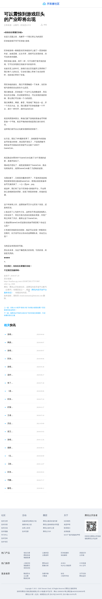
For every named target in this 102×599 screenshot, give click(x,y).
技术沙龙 (4, 528)
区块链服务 (65, 553)
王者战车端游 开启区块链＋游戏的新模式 (10, 415)
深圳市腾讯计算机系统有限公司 (28, 591)
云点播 (26, 576)
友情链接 (67, 531)
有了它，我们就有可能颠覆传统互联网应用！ (10, 383)
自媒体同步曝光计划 (29, 521)
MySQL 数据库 (66, 565)
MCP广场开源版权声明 (72, 535)
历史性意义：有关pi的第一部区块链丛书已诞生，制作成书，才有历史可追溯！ (10, 423)
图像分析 (45, 565)
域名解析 (64, 555)
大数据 (44, 576)
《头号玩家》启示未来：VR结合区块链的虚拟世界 (10, 456)
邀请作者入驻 (27, 524)
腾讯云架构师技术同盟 (51, 524)
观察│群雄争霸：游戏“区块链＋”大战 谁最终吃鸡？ (10, 448)
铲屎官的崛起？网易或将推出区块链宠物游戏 (10, 407)
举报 (44, 25)
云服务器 (45, 553)
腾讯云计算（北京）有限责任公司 (37, 594)
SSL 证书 (82, 565)
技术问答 (4, 524)
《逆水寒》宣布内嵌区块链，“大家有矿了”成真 (10, 391)
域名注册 (27, 553)
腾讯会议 (45, 563)
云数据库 (45, 555)
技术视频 (4, 531)
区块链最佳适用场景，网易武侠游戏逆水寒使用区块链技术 (10, 359)
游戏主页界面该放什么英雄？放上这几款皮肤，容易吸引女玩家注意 (10, 367)
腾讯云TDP (47, 531)
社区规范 (67, 521)
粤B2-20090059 (59, 591)
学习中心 (4, 535)
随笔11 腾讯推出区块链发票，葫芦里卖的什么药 (10, 488)
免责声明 (67, 524)
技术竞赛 (25, 531)
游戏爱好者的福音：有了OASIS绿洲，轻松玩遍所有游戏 (10, 440)
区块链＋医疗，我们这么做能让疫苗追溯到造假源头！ (10, 399)
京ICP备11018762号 (69, 594)
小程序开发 (65, 576)
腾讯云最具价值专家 (50, 521)
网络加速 (27, 555)
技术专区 (4, 542)
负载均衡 (45, 573)
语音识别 (27, 568)
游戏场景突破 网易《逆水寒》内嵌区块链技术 (10, 351)
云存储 (81, 555)
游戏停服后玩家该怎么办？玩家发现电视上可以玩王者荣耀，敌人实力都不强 (10, 334)
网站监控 (82, 576)
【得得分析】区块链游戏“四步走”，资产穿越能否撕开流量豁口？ (10, 464)
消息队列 (82, 553)
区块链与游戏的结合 (10, 472)
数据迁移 (27, 578)
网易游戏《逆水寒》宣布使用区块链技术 (10, 342)
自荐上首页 (26, 528)
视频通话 (27, 565)
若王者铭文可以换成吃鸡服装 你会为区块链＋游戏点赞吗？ (10, 432)
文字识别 (82, 573)
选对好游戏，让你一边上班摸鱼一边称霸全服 (10, 375)
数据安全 (27, 573)
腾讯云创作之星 (48, 528)
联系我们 (67, 528)
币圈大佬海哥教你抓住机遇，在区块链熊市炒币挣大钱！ (10, 480)
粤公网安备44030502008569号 (74, 591)
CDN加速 (82, 563)
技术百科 (4, 538)
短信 (62, 573)
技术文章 (4, 521)
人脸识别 (27, 563)
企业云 (63, 563)
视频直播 (27, 558)
